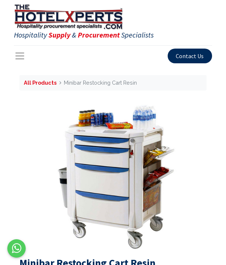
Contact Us (190, 56)
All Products (40, 83)
